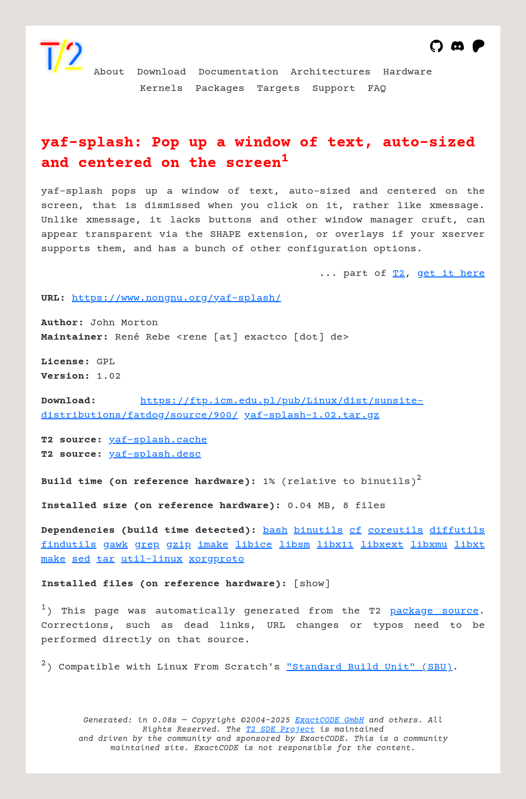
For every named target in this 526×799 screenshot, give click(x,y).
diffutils (457, 530)
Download (161, 72)
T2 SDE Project (280, 729)
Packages (220, 89)
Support (333, 89)
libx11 (335, 545)
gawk (115, 545)
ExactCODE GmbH (329, 720)
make (53, 559)
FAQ (376, 89)
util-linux (152, 559)
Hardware (407, 72)
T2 (399, 274)
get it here (451, 274)
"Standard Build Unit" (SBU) (369, 667)
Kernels (161, 89)
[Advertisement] (454, 358)
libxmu (429, 545)
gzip (178, 545)
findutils (68, 545)
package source (434, 611)
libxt (469, 545)
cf (355, 530)
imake (213, 545)
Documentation (239, 72)
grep (147, 545)
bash (275, 530)
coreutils (395, 530)
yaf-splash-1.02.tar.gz (312, 415)
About (109, 72)
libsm (294, 545)
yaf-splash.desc (155, 454)
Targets (278, 89)
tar (105, 559)
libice (254, 545)
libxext (381, 545)
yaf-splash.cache (158, 440)
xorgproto (216, 559)
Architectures (330, 72)
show (312, 584)
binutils (318, 530)
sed (81, 559)
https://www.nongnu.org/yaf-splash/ (176, 298)
